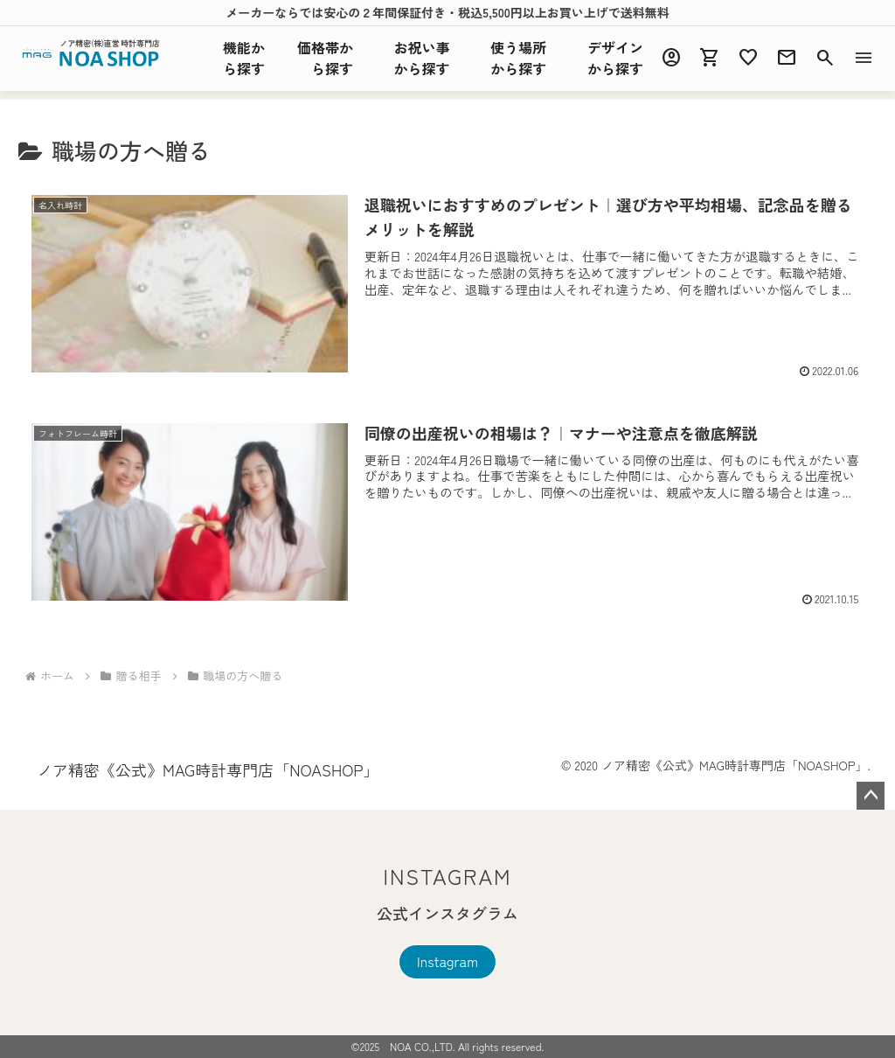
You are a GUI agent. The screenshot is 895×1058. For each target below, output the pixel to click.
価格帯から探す (325, 58)
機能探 (244, 58)
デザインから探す (615, 58)
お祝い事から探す (422, 58)
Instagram (447, 960)
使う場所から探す (518, 58)
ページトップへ (871, 796)
